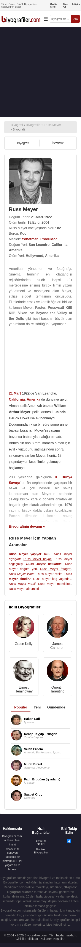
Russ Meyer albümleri (24, 588)
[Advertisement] (40, 71)
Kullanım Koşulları (52, 939)
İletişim (75, 4)
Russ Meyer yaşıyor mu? (30, 554)
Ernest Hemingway (23, 689)
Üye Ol (65, 5)
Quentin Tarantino (57, 689)
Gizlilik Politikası (27, 939)
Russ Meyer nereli (22, 584)
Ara (75, 19)
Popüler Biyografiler (41, 851)
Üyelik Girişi (53, 5)
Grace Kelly (24, 644)
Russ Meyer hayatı (38, 559)
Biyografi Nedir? (41, 842)
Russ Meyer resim (50, 574)
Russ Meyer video (22, 574)
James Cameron (57, 645)
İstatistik (58, 143)
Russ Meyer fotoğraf (55, 569)
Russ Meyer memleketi (54, 584)
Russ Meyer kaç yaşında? (52, 579)
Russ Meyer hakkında (44, 564)
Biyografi (23, 143)
